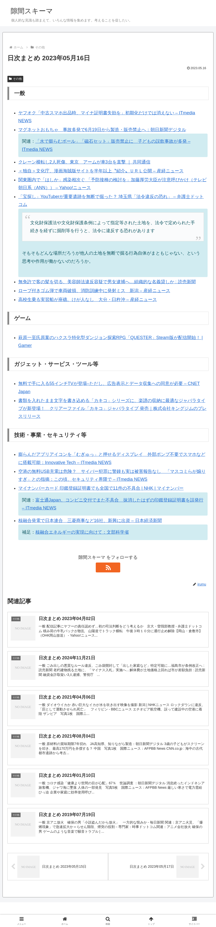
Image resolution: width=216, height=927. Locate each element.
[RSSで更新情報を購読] (108, 567)
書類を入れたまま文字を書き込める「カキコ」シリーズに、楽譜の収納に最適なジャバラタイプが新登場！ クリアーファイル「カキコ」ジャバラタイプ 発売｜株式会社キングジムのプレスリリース (112, 408)
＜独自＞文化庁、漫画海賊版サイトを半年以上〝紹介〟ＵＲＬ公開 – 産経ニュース (101, 170)
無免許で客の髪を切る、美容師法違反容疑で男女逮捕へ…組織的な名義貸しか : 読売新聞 (107, 281)
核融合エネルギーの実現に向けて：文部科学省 (82, 532)
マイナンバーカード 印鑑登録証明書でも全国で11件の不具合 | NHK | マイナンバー (101, 488)
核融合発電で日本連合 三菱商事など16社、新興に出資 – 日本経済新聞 (90, 520)
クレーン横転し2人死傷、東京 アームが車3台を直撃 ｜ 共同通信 (84, 162)
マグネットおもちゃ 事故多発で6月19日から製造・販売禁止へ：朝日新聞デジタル (102, 129)
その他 (15, 79)
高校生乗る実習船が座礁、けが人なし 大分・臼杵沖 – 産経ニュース (87, 299)
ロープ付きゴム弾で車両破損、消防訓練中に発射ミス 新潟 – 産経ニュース (94, 290)
